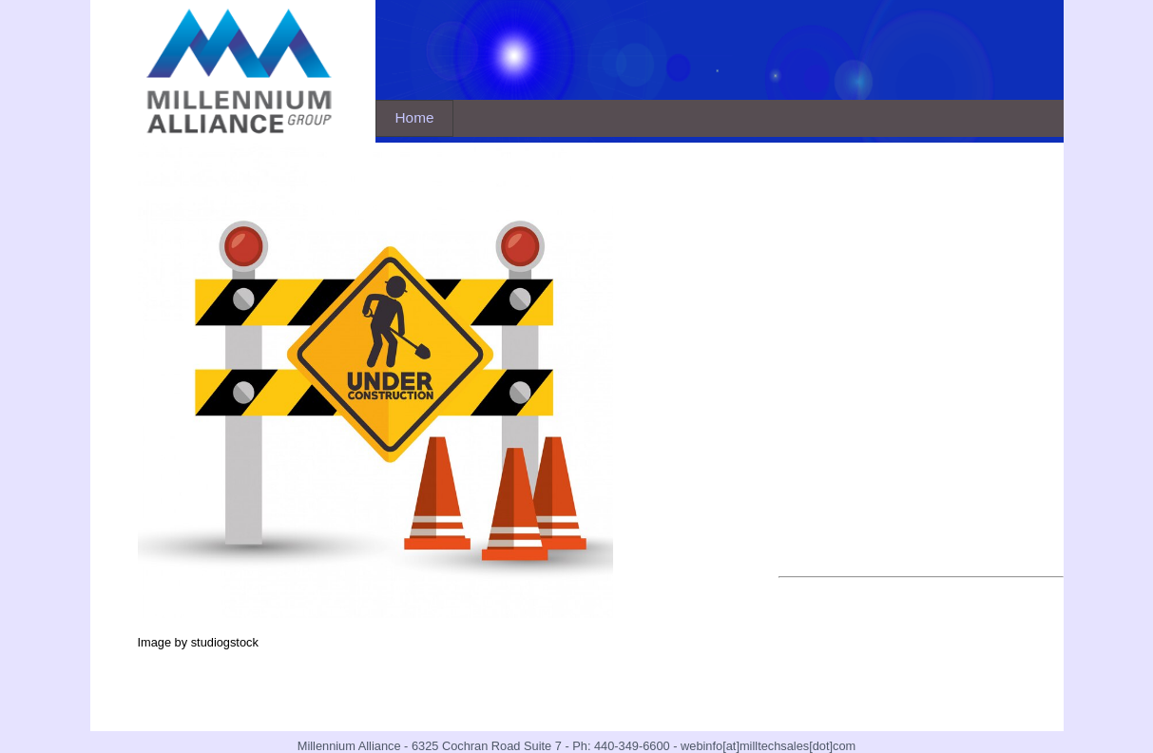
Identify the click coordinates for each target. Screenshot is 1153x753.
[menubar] (414, 118)
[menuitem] (414, 118)
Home (414, 117)
